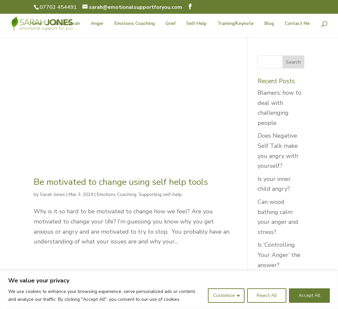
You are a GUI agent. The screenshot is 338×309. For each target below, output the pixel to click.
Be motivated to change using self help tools (121, 182)
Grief (170, 24)
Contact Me (297, 24)
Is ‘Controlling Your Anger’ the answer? (279, 255)
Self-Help (196, 24)
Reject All (267, 295)
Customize (224, 295)
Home (36, 24)
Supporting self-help (160, 194)
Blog (269, 24)
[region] (169, 290)
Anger (97, 24)
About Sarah (66, 24)
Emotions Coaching (134, 24)
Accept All (309, 295)
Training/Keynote (235, 24)
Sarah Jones (52, 194)
